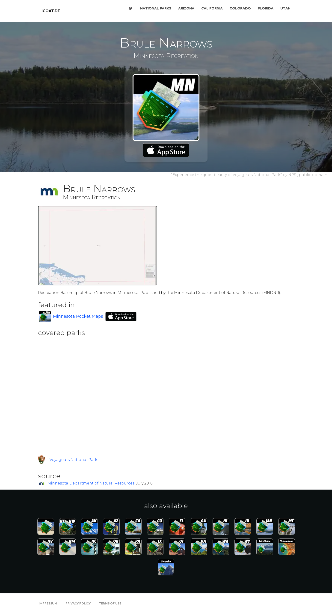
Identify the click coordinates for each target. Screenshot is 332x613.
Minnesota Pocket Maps (78, 316)
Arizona (186, 8)
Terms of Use (110, 603)
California (212, 8)
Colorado (240, 8)
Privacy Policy (78, 603)
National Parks (155, 8)
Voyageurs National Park (73, 460)
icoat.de (51, 11)
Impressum (48, 603)
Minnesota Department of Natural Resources (90, 483)
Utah (285, 8)
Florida (265, 8)
